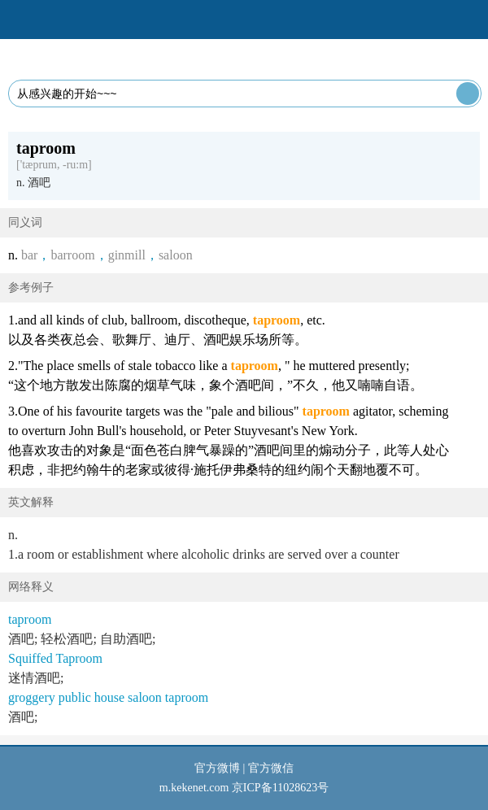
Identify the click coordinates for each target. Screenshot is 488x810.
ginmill (127, 255)
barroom (72, 255)
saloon (176, 255)
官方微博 (217, 768)
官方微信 (271, 768)
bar (29, 255)
